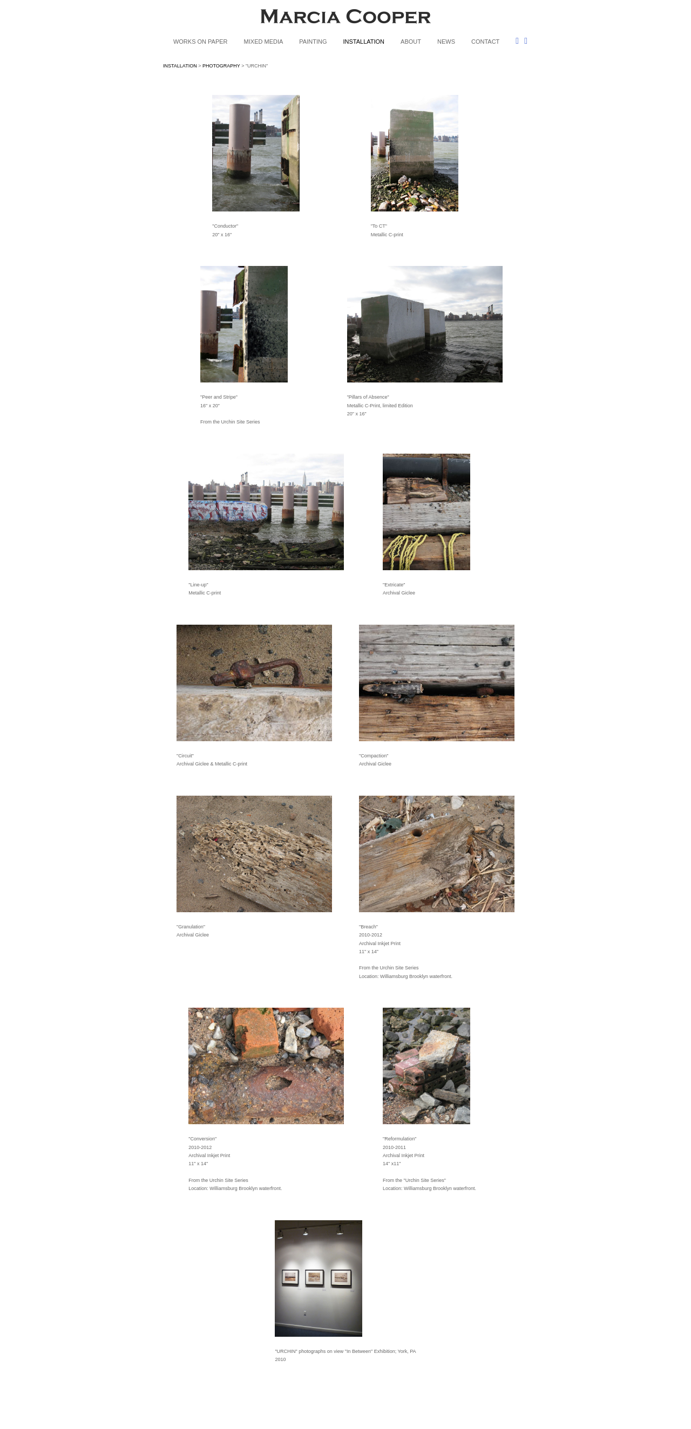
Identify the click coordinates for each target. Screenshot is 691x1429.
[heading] (345, 18)
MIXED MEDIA (263, 41)
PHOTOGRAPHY (221, 66)
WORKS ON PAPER (200, 41)
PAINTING (313, 41)
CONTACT (485, 41)
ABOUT (411, 41)
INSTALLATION (363, 41)
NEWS (446, 41)
